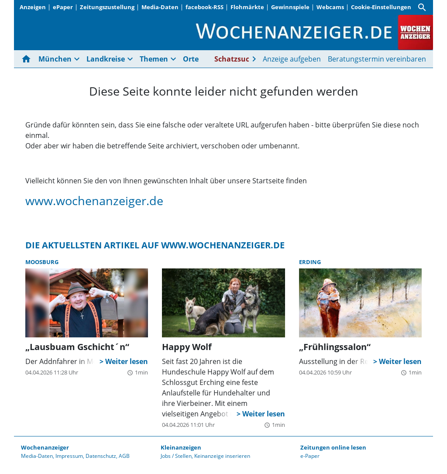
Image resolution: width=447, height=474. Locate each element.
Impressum (69, 456)
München (55, 59)
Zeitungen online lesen (333, 447)
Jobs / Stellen (176, 456)
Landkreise (105, 59)
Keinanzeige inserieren (222, 456)
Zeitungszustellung (107, 7)
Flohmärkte (247, 7)
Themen (154, 59)
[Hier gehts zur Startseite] (28, 59)
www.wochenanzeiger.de (94, 200)
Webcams (330, 7)
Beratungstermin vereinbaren (377, 59)
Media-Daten (160, 7)
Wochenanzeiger (45, 447)
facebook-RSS (205, 7)
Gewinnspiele (290, 7)
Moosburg (41, 262)
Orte (191, 59)
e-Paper (310, 456)
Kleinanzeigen (181, 447)
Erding (310, 262)
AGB (124, 456)
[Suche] (422, 7)
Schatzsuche (236, 59)
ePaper (63, 7)
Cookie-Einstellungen (381, 7)
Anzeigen (33, 7)
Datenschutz (101, 456)
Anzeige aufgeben (292, 59)
